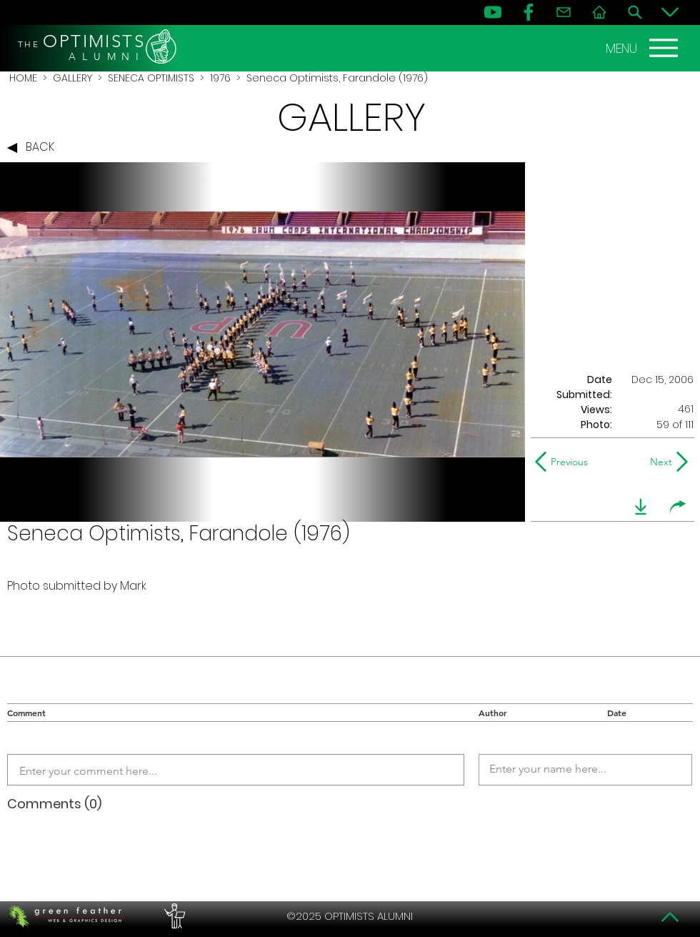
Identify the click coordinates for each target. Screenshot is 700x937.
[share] (678, 506)
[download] (640, 506)
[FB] (528, 12)
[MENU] (643, 48)
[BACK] (34, 148)
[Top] (670, 917)
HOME (23, 78)
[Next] (658, 461)
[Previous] (565, 461)
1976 (220, 78)
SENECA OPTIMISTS (151, 78)
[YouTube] (493, 12)
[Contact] (563, 12)
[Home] (599, 12)
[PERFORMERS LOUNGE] (173, 916)
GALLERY (72, 78)
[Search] (635, 12)
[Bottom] (670, 12)
